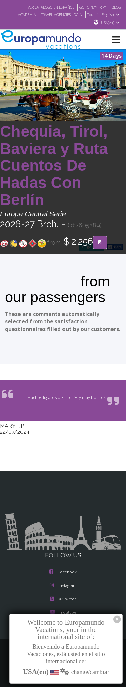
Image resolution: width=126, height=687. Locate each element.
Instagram (63, 586)
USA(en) (110, 23)
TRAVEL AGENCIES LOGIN (59, 14)
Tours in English (104, 14)
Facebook (63, 572)
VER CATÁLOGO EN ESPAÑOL (44, 7)
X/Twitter (63, 599)
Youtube (63, 613)
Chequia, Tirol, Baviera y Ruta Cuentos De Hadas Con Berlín (54, 166)
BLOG (116, 7)
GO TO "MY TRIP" (90, 7)
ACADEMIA (21, 14)
